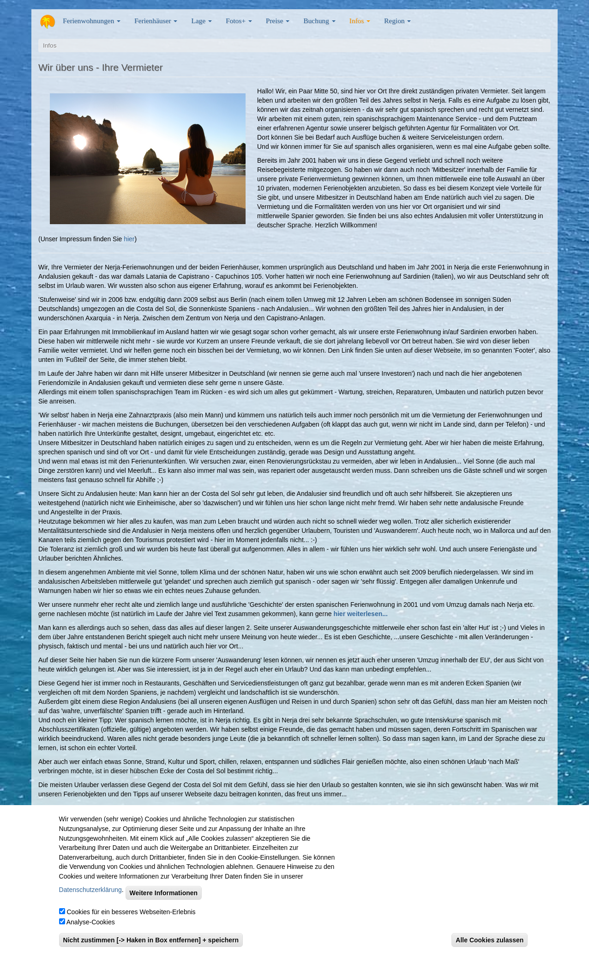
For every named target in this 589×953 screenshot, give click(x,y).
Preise (277, 20)
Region (397, 20)
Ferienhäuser (155, 20)
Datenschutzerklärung (90, 899)
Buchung (319, 20)
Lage (201, 20)
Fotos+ (239, 20)
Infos (359, 20)
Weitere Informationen (164, 902)
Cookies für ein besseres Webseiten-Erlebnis (130, 921)
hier (129, 239)
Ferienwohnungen (91, 20)
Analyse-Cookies (90, 931)
